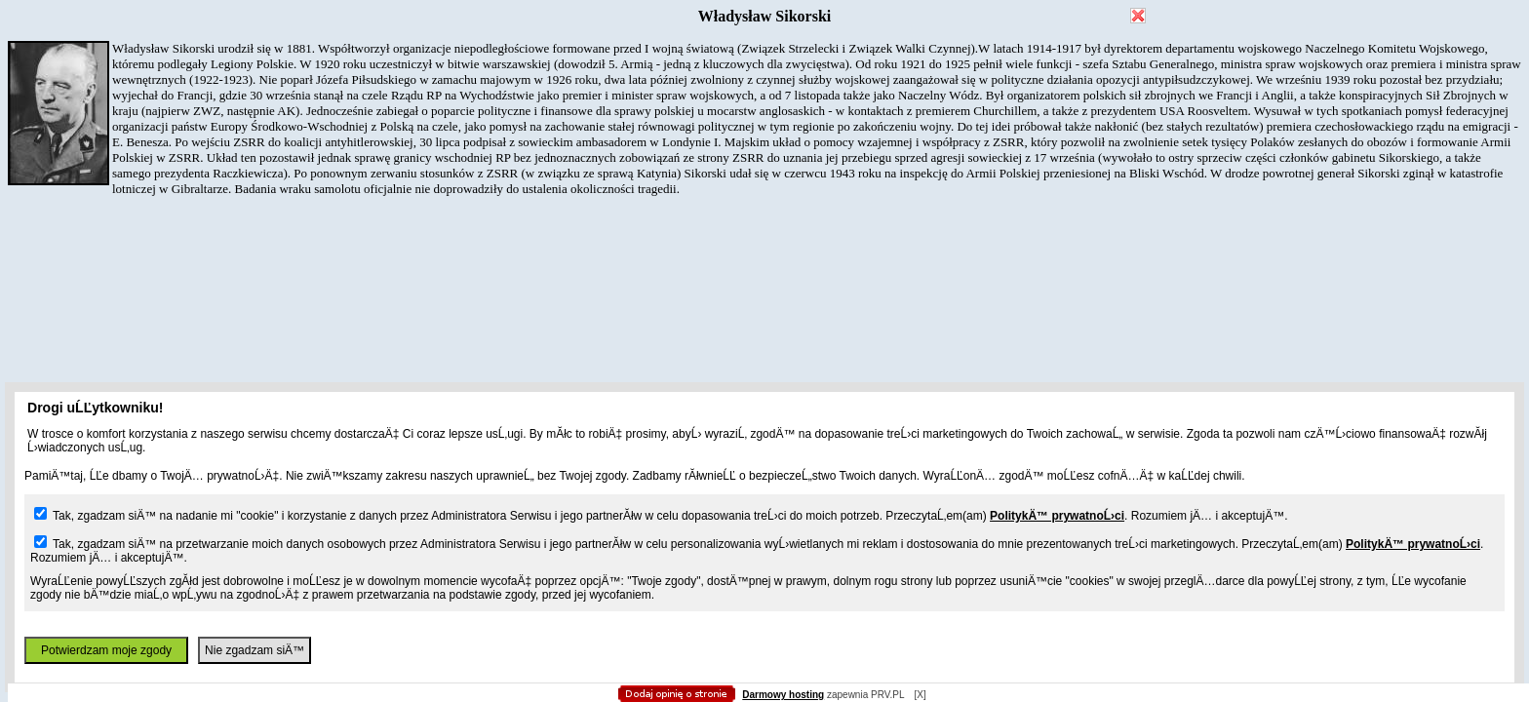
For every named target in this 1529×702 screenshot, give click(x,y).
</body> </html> (764, 97)
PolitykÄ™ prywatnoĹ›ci (1057, 516)
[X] (919, 694)
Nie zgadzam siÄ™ (254, 650)
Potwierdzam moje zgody (106, 650)
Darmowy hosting (783, 694)
